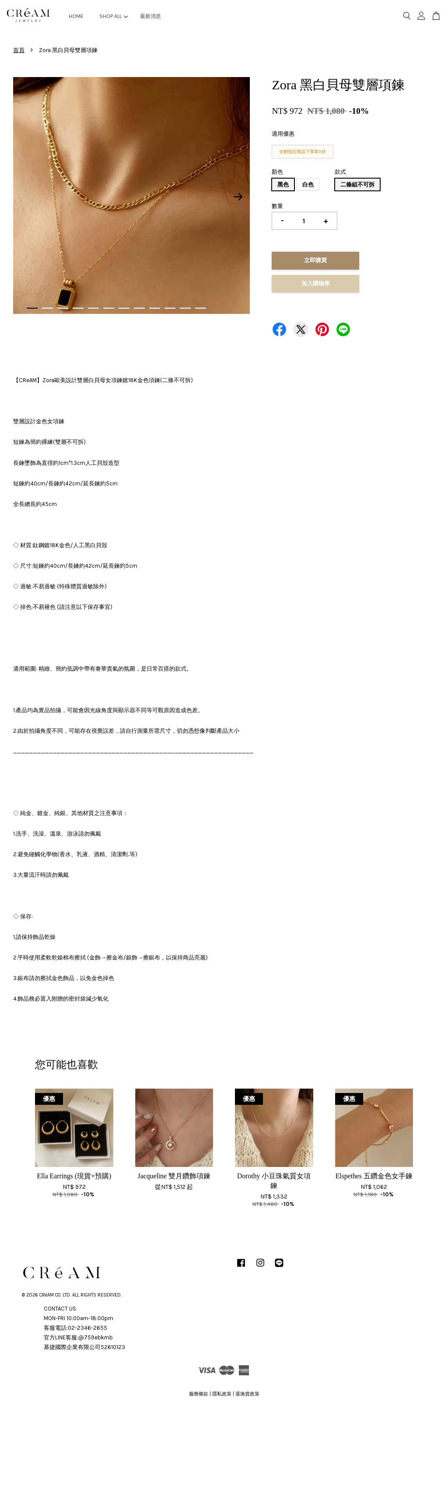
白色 (308, 184)
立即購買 (315, 260)
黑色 (283, 184)
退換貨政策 (247, 1394)
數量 (277, 206)
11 (185, 308)
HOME (76, 16)
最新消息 (150, 16)
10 (169, 308)
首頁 (18, 50)
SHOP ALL (113, 16)
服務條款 (198, 1394)
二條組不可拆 (357, 184)
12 (200, 308)
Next (238, 197)
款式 (340, 172)
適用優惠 (283, 133)
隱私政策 (221, 1394)
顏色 (277, 172)
